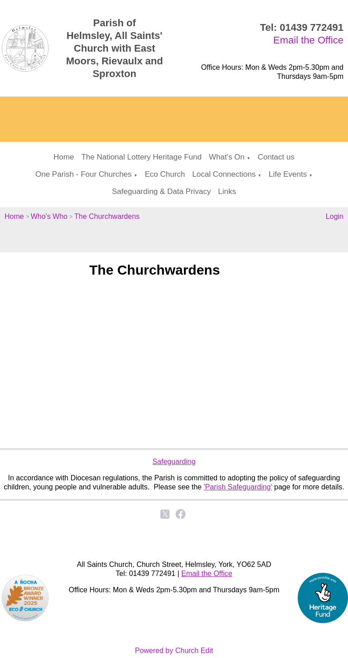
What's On (227, 157)
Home (63, 157)
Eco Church (165, 174)
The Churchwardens (107, 216)
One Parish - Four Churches (83, 174)
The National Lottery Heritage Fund (141, 157)
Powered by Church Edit (174, 650)
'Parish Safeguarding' (237, 487)
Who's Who (49, 216)
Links (227, 191)
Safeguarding (173, 461)
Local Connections (224, 174)
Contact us (276, 157)
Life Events (288, 174)
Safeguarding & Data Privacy (161, 191)
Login (334, 216)
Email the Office (308, 40)
